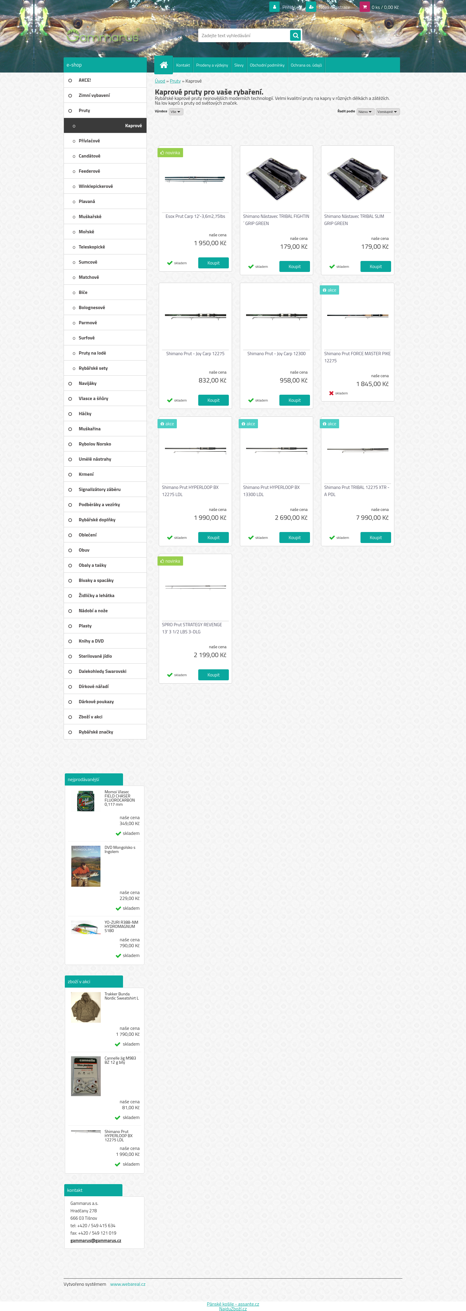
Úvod (160, 80)
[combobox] (366, 111)
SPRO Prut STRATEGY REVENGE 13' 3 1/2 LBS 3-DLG (192, 628)
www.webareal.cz (128, 1284)
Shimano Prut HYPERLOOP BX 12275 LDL (119, 1135)
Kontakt (183, 65)
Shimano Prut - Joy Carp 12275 (195, 353)
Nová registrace (334, 7)
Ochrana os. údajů (306, 65)
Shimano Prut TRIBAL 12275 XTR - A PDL (356, 491)
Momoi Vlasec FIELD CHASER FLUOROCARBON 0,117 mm (120, 798)
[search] (295, 35)
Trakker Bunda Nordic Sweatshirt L (122, 996)
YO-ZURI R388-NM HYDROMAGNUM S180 (121, 926)
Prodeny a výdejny (212, 65)
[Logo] (104, 35)
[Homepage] (166, 64)
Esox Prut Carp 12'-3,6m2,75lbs (195, 216)
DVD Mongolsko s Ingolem (120, 849)
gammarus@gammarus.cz (95, 1240)
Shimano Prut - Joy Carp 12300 (277, 353)
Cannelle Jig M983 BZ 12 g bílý (120, 1060)
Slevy (239, 65)
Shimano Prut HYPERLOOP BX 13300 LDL (271, 491)
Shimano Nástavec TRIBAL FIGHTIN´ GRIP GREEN (276, 220)
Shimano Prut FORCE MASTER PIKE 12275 (357, 357)
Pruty (175, 80)
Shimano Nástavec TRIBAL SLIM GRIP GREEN (354, 220)
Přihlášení (292, 7)
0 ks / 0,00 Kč (385, 7)
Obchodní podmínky (267, 65)
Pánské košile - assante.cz (233, 1303)
